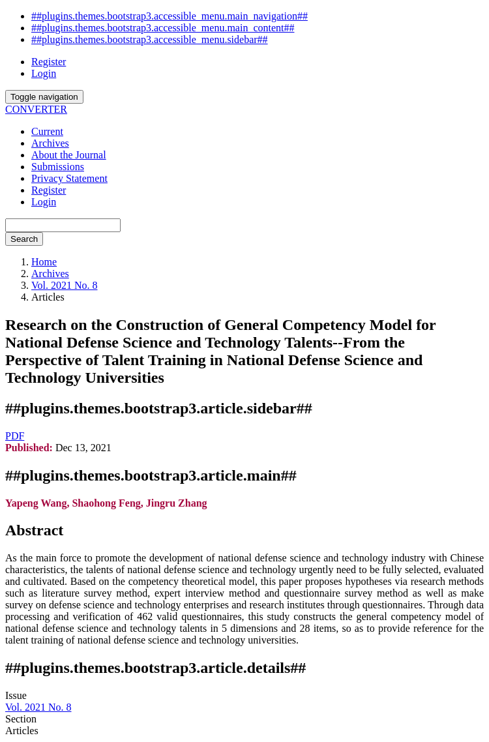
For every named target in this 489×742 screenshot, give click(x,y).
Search (24, 239)
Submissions (57, 166)
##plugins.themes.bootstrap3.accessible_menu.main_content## (162, 27)
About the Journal (68, 154)
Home (44, 261)
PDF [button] (14, 435)
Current (47, 131)
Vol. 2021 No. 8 (64, 285)
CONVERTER (36, 109)
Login (43, 73)
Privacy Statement (69, 178)
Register (48, 61)
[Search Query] (63, 225)
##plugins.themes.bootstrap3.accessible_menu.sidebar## (149, 39)
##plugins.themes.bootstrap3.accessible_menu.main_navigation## (169, 16)
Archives (50, 143)
